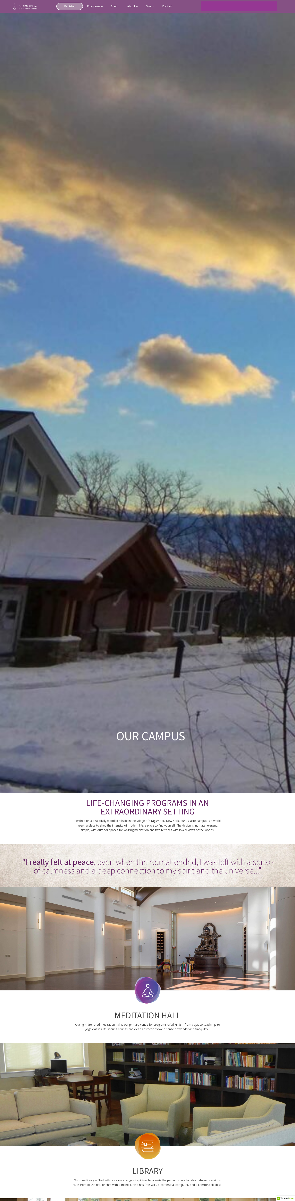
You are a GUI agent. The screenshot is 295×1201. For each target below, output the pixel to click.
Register (69, 6)
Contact (167, 6)
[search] (234, 6)
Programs (93, 6)
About (131, 6)
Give (148, 6)
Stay (114, 6)
